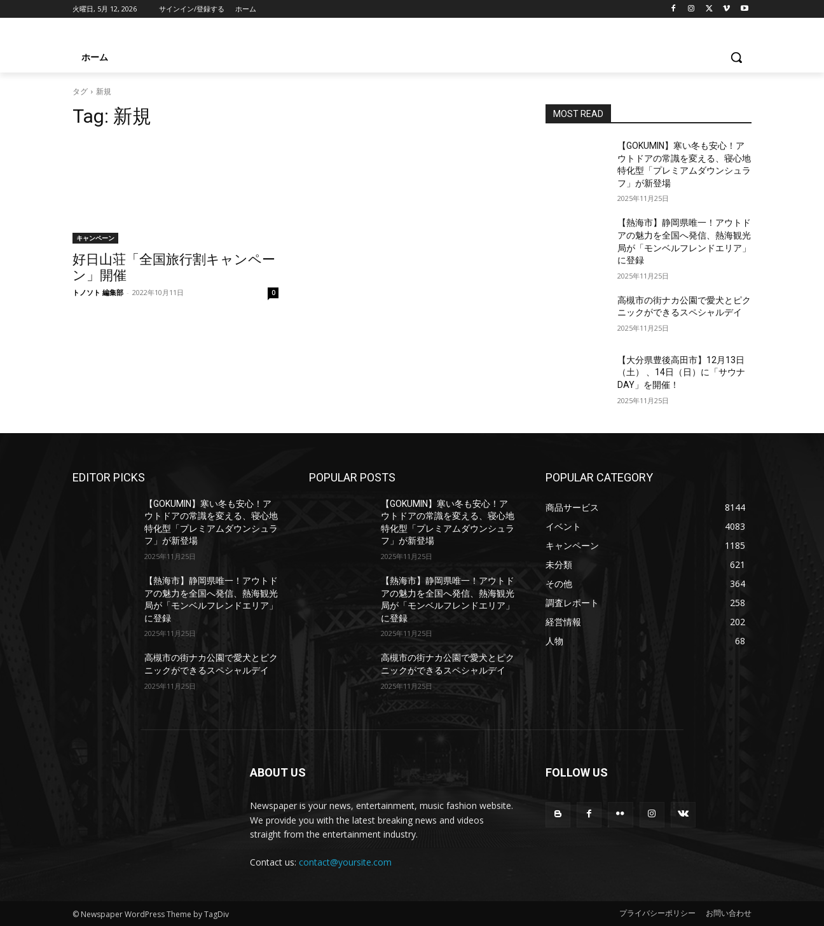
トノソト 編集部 (97, 292)
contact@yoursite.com (345, 862)
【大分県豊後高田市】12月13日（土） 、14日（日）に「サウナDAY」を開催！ (681, 372)
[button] (736, 57)
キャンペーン (95, 237)
